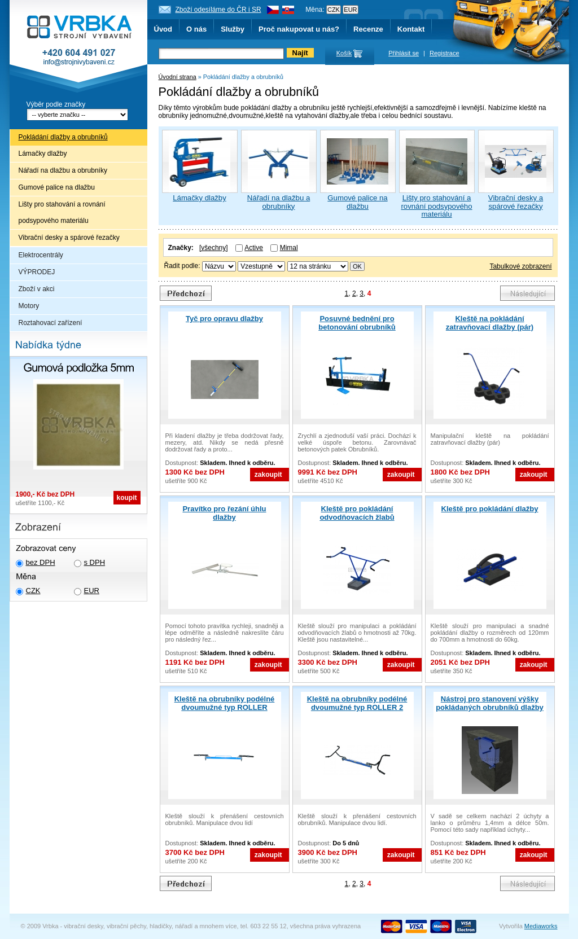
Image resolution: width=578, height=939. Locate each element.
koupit (127, 498)
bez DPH (40, 562)
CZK (33, 590)
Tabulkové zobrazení (520, 266)
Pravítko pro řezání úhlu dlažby (224, 512)
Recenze (368, 29)
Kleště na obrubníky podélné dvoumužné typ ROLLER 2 (357, 703)
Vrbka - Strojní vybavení (78, 47)
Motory (29, 306)
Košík (344, 53)
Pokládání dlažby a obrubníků (63, 137)
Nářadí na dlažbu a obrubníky (63, 170)
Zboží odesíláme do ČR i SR (218, 10)
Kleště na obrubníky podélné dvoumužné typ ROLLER (224, 703)
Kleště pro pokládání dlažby (489, 508)
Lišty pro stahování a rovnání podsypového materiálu (62, 212)
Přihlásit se (403, 53)
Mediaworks (541, 926)
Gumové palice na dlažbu (57, 187)
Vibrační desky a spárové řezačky (69, 238)
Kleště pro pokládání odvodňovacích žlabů (356, 512)
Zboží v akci (37, 289)
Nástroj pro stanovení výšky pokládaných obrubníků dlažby (490, 703)
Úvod (163, 29)
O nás (196, 29)
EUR (91, 590)
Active (253, 248)
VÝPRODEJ (37, 272)
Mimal (289, 248)
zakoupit (268, 475)
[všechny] (213, 248)
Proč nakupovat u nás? (299, 29)
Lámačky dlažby (43, 153)
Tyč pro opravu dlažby (224, 318)
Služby (232, 29)
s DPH (95, 562)
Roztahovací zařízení (50, 323)
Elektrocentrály (41, 255)
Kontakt (410, 29)
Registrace (444, 53)
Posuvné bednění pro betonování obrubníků (357, 322)
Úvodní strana (177, 76)
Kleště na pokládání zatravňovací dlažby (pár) (489, 322)
